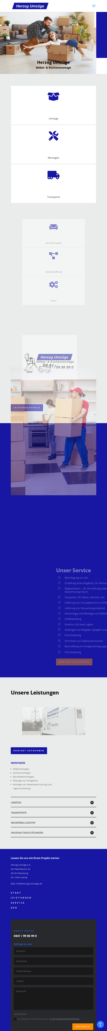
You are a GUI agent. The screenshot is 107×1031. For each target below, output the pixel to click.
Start (16, 893)
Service (18, 903)
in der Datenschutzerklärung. (65, 1018)
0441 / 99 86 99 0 (25, 936)
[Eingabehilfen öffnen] (100, 1024)
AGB (14, 908)
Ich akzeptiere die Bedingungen (47, 1018)
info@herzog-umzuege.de (29, 883)
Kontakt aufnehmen (28, 750)
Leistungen (21, 898)
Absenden (83, 1026)
